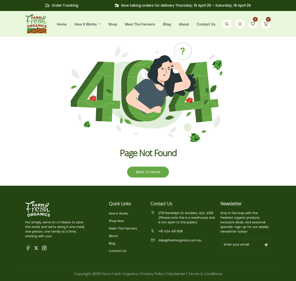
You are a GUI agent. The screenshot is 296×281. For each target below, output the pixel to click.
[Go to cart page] (266, 24)
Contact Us (206, 24)
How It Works (118, 213)
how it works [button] (86, 24)
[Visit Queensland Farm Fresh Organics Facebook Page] (28, 247)
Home (61, 24)
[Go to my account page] (240, 24)
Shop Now (116, 221)
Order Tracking (65, 5)
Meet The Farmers (123, 228)
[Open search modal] (227, 24)
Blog (167, 24)
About (184, 24)
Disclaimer (176, 273)
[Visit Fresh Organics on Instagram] (44, 247)
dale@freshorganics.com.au (176, 240)
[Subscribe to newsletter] (266, 244)
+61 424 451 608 (167, 231)
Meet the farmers (140, 24)
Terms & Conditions (205, 273)
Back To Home (148, 171)
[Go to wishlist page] (253, 24)
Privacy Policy (152, 273)
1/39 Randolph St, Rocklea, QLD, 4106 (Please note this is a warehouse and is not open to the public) (183, 217)
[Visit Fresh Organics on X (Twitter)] (36, 247)
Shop (112, 24)
